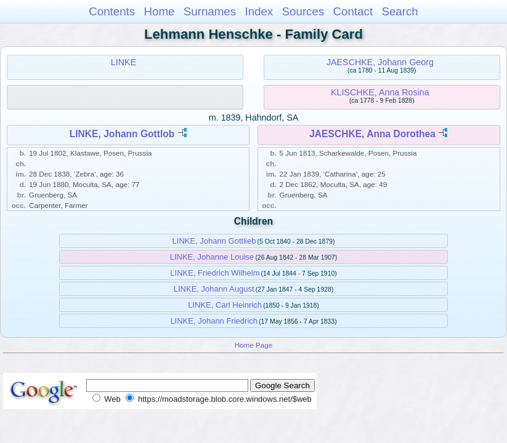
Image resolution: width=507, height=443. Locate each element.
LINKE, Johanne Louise (212, 256)
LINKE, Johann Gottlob (122, 134)
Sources (303, 11)
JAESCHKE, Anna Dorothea (372, 134)
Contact (353, 11)
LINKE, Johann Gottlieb (214, 240)
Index (259, 11)
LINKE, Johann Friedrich (214, 320)
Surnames (210, 11)
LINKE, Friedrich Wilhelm (214, 272)
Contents (112, 11)
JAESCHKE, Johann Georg (380, 62)
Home (159, 11)
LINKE (123, 62)
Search (399, 11)
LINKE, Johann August (214, 288)
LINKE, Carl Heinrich (225, 304)
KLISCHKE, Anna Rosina (380, 92)
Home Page (254, 345)
